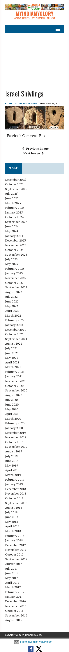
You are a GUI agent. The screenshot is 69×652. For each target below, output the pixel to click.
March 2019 (13, 475)
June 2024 (12, 226)
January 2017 (14, 597)
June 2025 (12, 198)
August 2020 (13, 395)
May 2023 (11, 264)
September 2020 (16, 390)
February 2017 (14, 592)
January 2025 (14, 212)
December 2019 (15, 433)
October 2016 (14, 611)
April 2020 (12, 414)
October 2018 (14, 498)
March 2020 (13, 419)
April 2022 (12, 311)
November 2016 (15, 606)
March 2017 (13, 587)
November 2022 (15, 278)
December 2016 (15, 601)
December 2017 (15, 545)
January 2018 (14, 540)
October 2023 (14, 250)
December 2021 (15, 330)
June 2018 (12, 517)
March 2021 (13, 367)
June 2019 (12, 461)
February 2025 (14, 208)
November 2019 (15, 437)
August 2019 (13, 451)
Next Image (33, 153)
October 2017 (14, 554)
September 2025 (16, 189)
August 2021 (13, 343)
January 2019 (14, 484)
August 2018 (13, 508)
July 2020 (11, 400)
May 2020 (11, 409)
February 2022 (14, 320)
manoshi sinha (28, 103)
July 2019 (11, 456)
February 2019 (14, 480)
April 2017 (12, 583)
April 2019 (12, 470)
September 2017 (16, 559)
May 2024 (11, 231)
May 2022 (11, 306)
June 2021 (12, 353)
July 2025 (11, 194)
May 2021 (11, 358)
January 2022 (14, 325)
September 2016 (16, 615)
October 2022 (14, 283)
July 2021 (11, 348)
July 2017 (11, 568)
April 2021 (12, 362)
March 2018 (13, 531)
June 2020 (12, 404)
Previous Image (35, 148)
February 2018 (14, 536)
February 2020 (14, 423)
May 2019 (11, 465)
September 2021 (16, 339)
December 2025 (15, 180)
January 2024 (14, 236)
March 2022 (13, 315)
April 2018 (12, 526)
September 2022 (16, 287)
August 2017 (13, 564)
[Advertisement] (34, 59)
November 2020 (15, 381)
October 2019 (14, 442)
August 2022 (13, 292)
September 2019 (16, 447)
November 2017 (15, 550)
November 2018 (15, 493)
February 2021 (14, 372)
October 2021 (14, 334)
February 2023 (14, 269)
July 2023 (11, 259)
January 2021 (14, 376)
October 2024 (14, 217)
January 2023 (14, 273)
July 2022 (11, 297)
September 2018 (16, 503)
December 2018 (15, 489)
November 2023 (15, 245)
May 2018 (11, 522)
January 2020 (14, 428)
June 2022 (12, 301)
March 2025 (13, 203)
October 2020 (14, 386)
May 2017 (11, 578)
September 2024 (16, 222)
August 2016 (13, 620)
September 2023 (16, 254)
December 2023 (15, 240)
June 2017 (12, 573)
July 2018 (11, 512)
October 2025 (14, 184)
